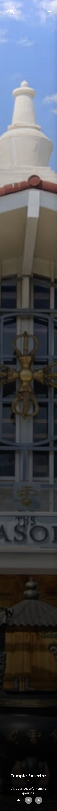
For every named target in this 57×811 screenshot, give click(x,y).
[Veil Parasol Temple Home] (10, 11)
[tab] (18, 800)
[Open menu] (49, 11)
